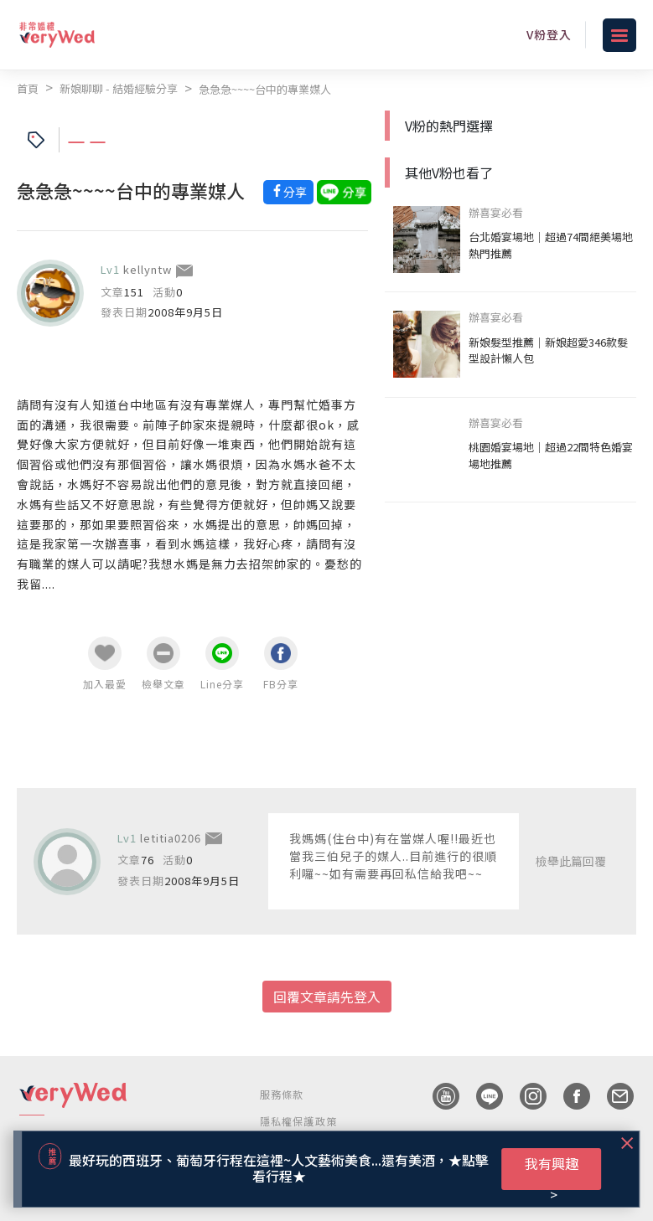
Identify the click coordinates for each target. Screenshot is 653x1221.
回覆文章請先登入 (327, 997)
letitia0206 (170, 838)
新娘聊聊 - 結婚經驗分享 (119, 88)
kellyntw (147, 269)
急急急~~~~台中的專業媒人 (265, 89)
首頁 (28, 88)
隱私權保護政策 (298, 1121)
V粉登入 (549, 34)
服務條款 (282, 1094)
